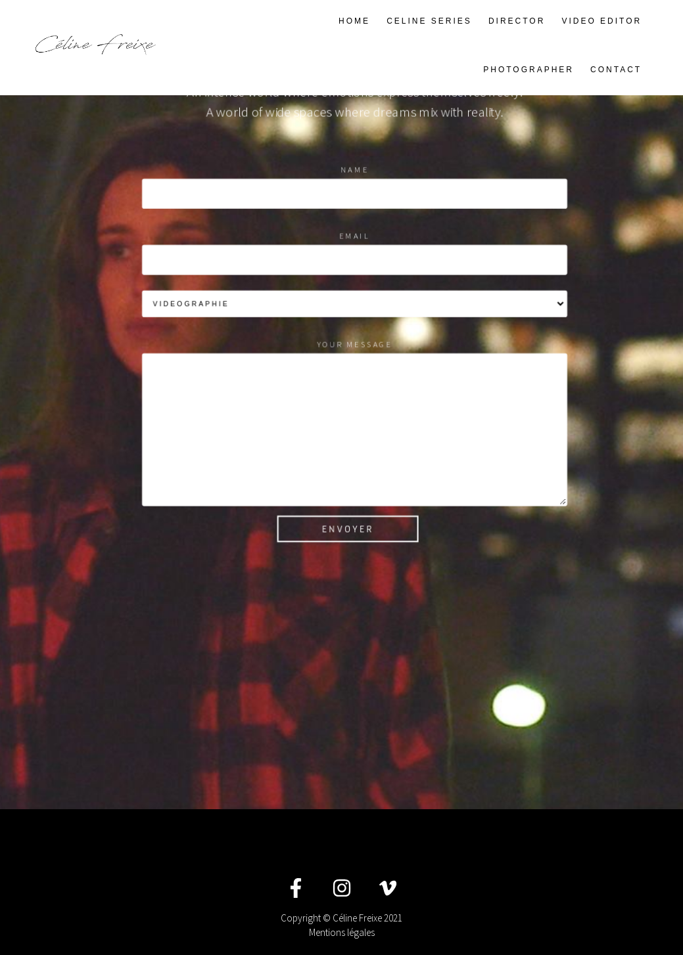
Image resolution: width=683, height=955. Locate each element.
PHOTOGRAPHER (528, 69)
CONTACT (616, 69)
